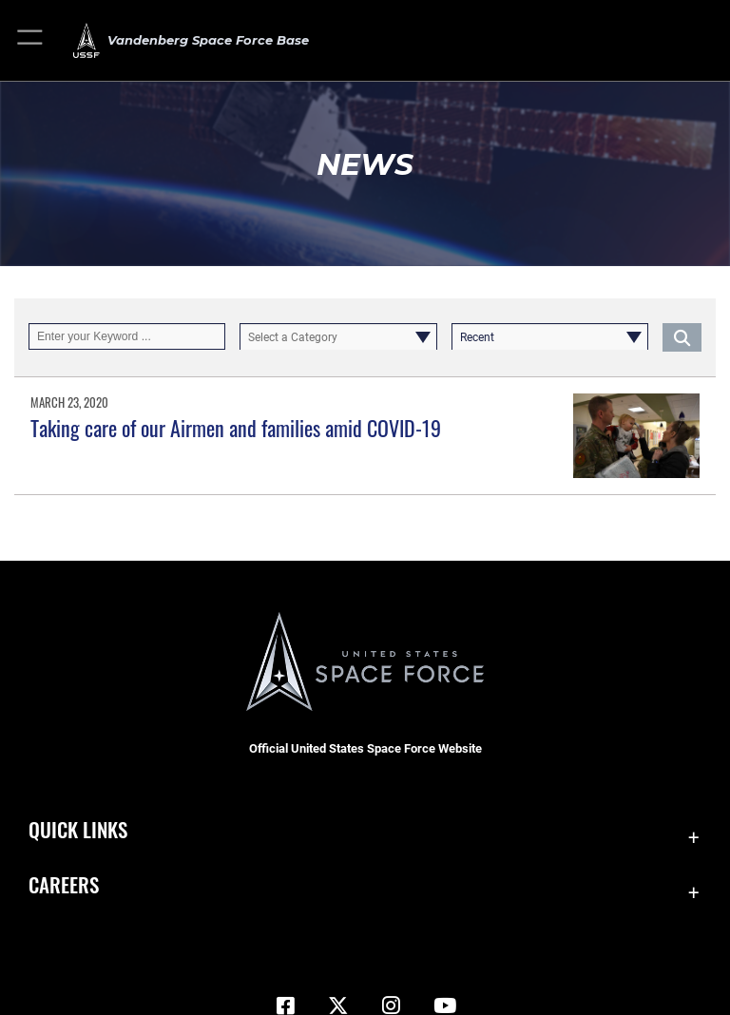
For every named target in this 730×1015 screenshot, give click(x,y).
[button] (31, 40)
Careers (64, 884)
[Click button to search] (682, 336)
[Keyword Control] (127, 336)
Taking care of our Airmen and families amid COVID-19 (235, 427)
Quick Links (78, 829)
